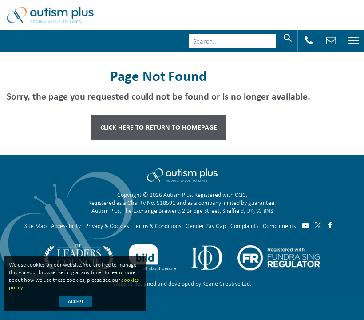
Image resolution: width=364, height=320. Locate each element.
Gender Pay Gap (206, 225)
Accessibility (66, 225)
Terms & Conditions (157, 225)
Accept (75, 301)
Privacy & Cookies (107, 225)
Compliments (279, 225)
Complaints (244, 225)
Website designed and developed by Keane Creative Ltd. (182, 283)
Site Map (35, 225)
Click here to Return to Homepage (158, 127)
